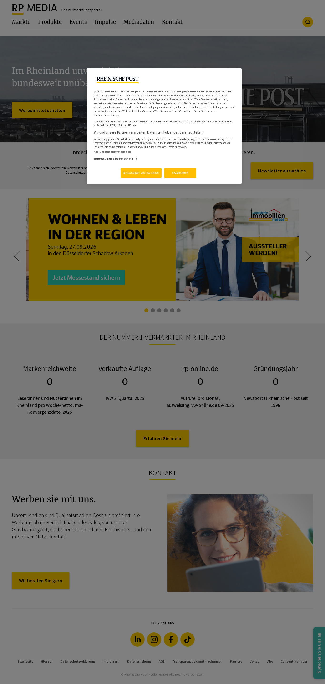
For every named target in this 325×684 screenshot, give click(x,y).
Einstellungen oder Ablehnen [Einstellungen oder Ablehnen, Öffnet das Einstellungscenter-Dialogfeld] (141, 172)
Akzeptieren (180, 172)
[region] (164, 126)
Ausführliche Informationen (112, 151)
